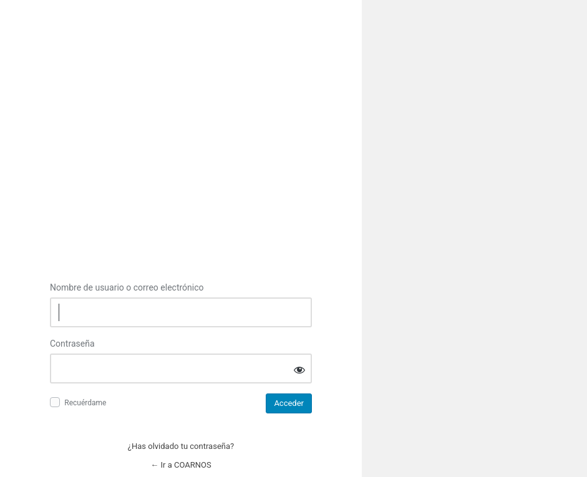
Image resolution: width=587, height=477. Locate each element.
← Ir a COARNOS (180, 465)
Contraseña (72, 344)
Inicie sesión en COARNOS (180, 155)
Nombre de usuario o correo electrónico (127, 287)
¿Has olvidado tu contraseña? (181, 446)
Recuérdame (85, 402)
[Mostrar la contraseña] (299, 369)
